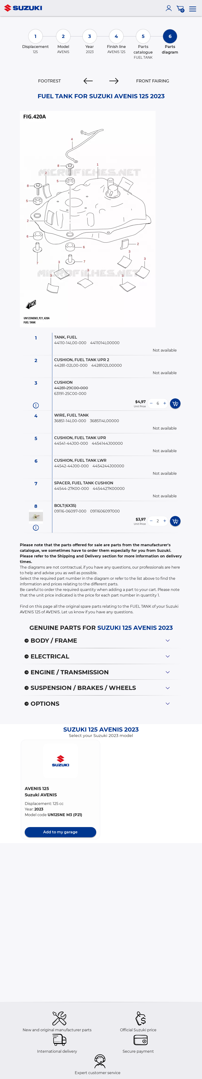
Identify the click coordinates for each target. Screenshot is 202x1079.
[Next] (114, 81)
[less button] (151, 403)
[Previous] (88, 81)
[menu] (192, 8)
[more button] (164, 403)
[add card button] (175, 403)
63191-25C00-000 (70, 393)
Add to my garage (60, 832)
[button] (60, 761)
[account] (170, 8)
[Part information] (36, 405)
